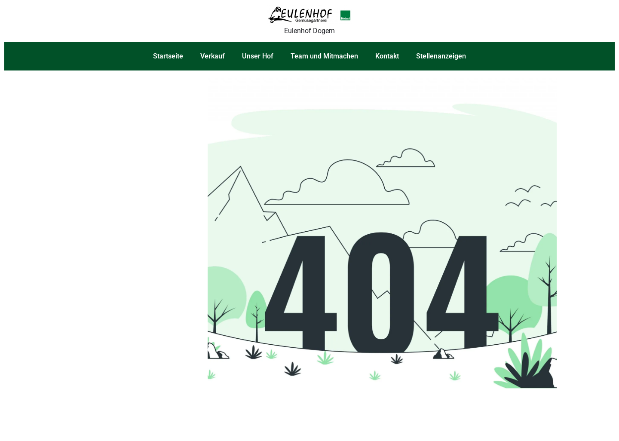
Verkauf (212, 56)
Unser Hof (257, 56)
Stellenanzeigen (441, 56)
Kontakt (387, 56)
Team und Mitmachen (324, 56)
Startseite (168, 56)
